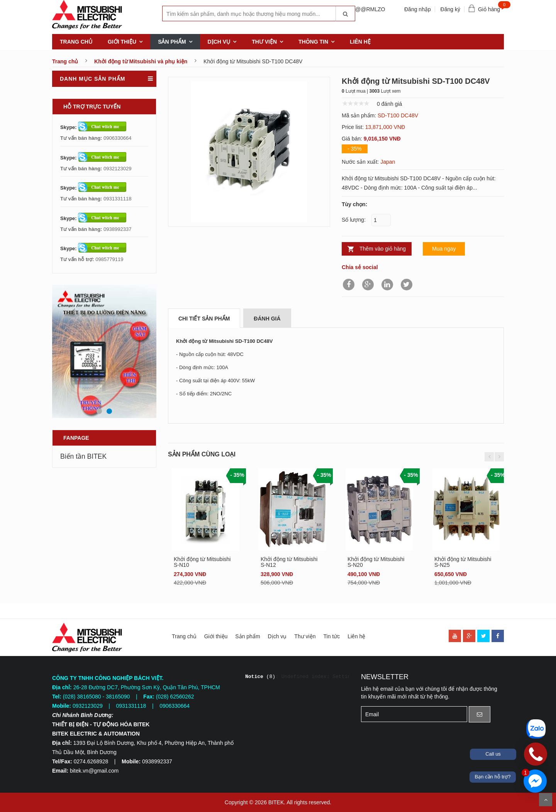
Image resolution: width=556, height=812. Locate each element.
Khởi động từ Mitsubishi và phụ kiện (140, 61)
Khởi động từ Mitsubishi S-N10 (202, 562)
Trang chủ (76, 42)
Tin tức (331, 636)
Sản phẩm (172, 42)
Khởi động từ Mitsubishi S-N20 (376, 562)
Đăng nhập (417, 9)
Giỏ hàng (491, 7)
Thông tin (313, 42)
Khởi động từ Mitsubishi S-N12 (289, 562)
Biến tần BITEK (83, 456)
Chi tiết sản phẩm (204, 318)
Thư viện (264, 42)
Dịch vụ (219, 42)
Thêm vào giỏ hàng (382, 249)
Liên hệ (360, 42)
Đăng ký (450, 9)
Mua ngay (444, 249)
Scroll (545, 799)
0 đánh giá (389, 104)
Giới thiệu (122, 42)
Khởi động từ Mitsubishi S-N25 (462, 562)
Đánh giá (267, 318)
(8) (260, 677)
